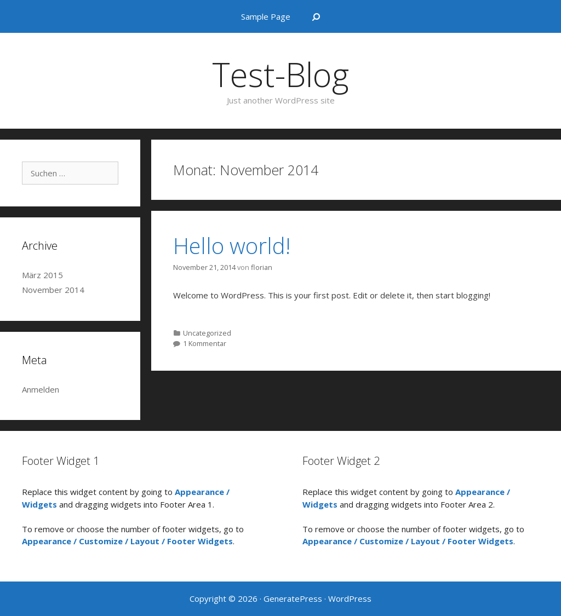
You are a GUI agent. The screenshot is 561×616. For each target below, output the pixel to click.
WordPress (349, 598)
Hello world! (231, 246)
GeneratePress (293, 598)
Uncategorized (207, 333)
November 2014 (53, 289)
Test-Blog (280, 74)
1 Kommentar (204, 343)
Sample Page (265, 16)
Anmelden (40, 389)
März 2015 (42, 274)
